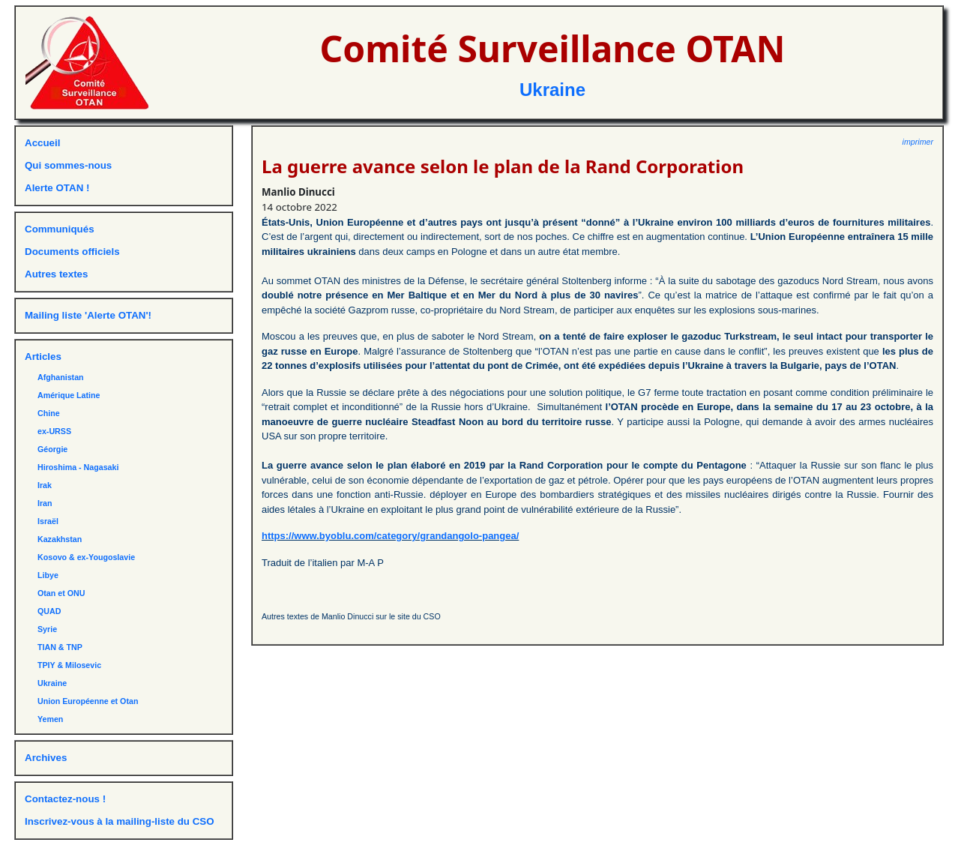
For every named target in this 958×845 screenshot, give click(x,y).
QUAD (49, 611)
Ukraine (552, 89)
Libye (47, 575)
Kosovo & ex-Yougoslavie (86, 557)
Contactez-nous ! (65, 799)
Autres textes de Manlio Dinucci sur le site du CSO (351, 616)
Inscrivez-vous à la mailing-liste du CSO (119, 821)
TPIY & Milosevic (69, 665)
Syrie (47, 629)
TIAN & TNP (59, 647)
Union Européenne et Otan (87, 701)
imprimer (918, 141)
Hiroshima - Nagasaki (77, 467)
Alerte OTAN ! (57, 187)
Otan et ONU (61, 593)
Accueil (42, 142)
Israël (47, 521)
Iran (44, 503)
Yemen (50, 719)
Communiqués (59, 229)
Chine (48, 413)
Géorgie (52, 449)
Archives (46, 757)
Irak (44, 485)
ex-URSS (54, 431)
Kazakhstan (59, 539)
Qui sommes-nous (68, 165)
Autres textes (56, 274)
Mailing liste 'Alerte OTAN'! (88, 315)
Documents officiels (72, 251)
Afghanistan (60, 377)
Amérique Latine (68, 395)
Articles (43, 356)
